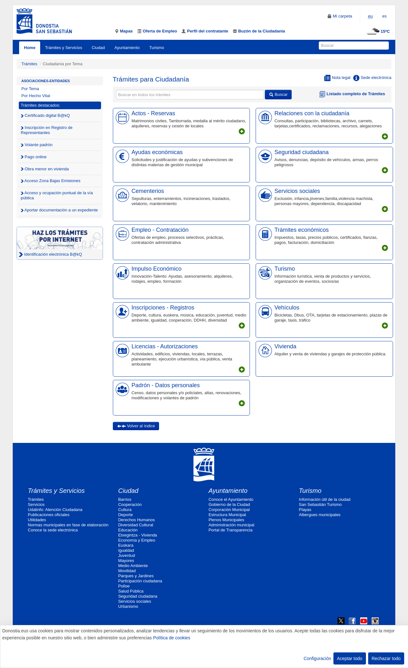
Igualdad (126, 550)
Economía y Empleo (136, 540)
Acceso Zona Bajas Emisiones (50, 180)
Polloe (124, 586)
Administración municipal (231, 524)
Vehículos (286, 307)
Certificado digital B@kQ (45, 115)
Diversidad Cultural (135, 524)
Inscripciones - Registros (163, 307)
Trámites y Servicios (63, 47)
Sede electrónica (372, 78)
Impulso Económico (157, 269)
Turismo (156, 47)
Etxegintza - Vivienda (137, 535)
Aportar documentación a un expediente (59, 210)
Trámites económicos (301, 230)
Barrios (124, 499)
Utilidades (37, 519)
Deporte (125, 514)
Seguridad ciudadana (301, 152)
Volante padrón (37, 144)
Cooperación (130, 504)
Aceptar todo (349, 658)
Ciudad (98, 47)
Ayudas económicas (157, 152)
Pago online (34, 156)
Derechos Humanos (136, 519)
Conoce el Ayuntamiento (230, 499)
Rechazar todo (386, 658)
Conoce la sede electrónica (53, 530)
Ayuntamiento (127, 47)
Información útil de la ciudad (325, 499)
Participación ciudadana (140, 581)
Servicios (36, 504)
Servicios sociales (297, 191)
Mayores (126, 560)
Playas (305, 509)
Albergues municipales (320, 514)
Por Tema (30, 88)
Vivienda (285, 346)
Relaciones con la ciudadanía (311, 113)
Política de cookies (171, 637)
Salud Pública (131, 591)
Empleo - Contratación (160, 230)
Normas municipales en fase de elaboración (68, 524)
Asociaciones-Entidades (45, 81)
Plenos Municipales (226, 519)
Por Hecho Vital (35, 95)
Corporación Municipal (229, 509)
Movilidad (127, 570)
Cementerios (148, 191)
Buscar (278, 94)
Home (29, 47)
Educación (128, 530)
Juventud (126, 555)
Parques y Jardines (136, 575)
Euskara (126, 545)
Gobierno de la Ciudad (229, 504)
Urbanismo (128, 606)
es (384, 16)
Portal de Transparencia (230, 530)
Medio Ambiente (133, 565)
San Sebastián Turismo (320, 504)
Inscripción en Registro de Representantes (47, 130)
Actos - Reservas (153, 113)
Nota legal (337, 78)
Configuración (317, 658)
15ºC (377, 31)
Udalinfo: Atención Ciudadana (55, 509)
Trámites (29, 63)
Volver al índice (136, 425)
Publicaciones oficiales (48, 514)
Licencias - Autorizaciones (165, 346)
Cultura (125, 509)
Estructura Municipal (227, 514)
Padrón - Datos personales (166, 385)
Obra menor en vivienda (45, 169)
